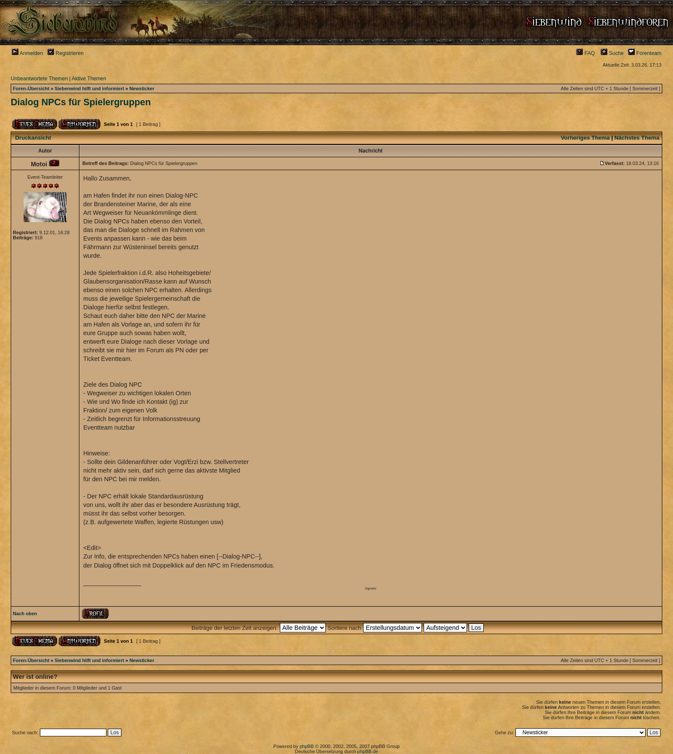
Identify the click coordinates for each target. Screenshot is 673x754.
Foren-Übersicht (31, 88)
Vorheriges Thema (585, 137)
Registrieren (65, 53)
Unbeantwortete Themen (39, 79)
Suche (612, 53)
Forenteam (644, 53)
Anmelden (27, 53)
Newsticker (141, 88)
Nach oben (25, 613)
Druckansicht (33, 137)
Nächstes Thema (637, 137)
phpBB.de (368, 751)
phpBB (307, 746)
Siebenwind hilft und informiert (89, 88)
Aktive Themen (89, 79)
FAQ (585, 53)
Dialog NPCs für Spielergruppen (81, 102)
